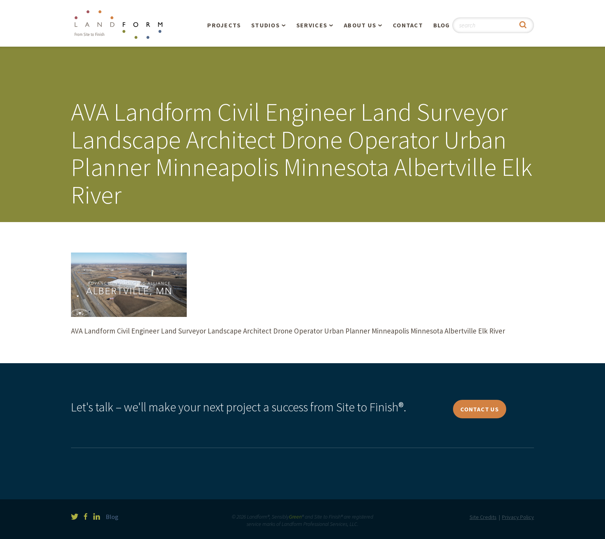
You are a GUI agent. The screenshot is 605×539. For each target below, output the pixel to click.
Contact (408, 25)
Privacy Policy (518, 517)
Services (311, 25)
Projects (224, 25)
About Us (360, 25)
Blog (441, 25)
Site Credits (483, 517)
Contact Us (479, 409)
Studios (265, 25)
